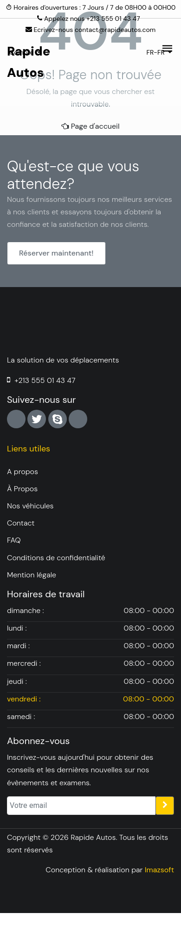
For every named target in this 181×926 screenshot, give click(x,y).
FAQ (14, 540)
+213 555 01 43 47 (44, 380)
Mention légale (31, 575)
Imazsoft (159, 870)
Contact (20, 523)
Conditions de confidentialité (56, 558)
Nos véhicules (30, 506)
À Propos (22, 489)
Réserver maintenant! (56, 253)
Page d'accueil (90, 126)
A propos (22, 471)
